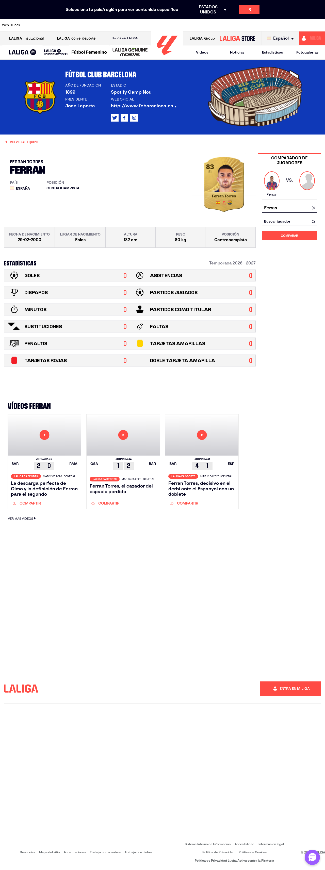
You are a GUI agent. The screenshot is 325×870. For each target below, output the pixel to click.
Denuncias (27, 852)
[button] (22, 52)
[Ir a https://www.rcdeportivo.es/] (213, 25)
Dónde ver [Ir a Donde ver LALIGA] (125, 38)
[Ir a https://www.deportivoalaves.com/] (91, 25)
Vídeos (202, 52)
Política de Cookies (253, 852)
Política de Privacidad (218, 852)
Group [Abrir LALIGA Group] (202, 38)
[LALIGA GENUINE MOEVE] (130, 52)
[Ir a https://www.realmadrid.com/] (258, 25)
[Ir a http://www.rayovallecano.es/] (198, 25)
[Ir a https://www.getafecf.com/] (137, 25)
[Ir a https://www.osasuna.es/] (61, 25)
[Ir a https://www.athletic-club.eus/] (31, 25)
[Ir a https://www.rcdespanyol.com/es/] (228, 25)
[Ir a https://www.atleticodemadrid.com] (46, 25)
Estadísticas (272, 52)
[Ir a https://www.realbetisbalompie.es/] (243, 25)
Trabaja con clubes (138, 852)
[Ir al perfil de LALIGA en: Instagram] (134, 118)
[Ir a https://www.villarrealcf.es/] (319, 25)
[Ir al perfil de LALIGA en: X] (115, 118)
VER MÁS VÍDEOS (22, 518)
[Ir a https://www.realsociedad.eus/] (274, 25)
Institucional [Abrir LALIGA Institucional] (26, 38)
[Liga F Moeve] (89, 52)
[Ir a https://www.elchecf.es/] (107, 25)
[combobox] (289, 208)
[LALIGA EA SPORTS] (22, 52)
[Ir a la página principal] (167, 57)
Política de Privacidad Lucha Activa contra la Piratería (234, 860)
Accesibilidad (244, 844)
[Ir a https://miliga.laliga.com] (312, 38)
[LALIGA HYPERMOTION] (56, 52)
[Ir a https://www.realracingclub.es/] (183, 25)
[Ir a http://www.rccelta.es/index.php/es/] (76, 25)
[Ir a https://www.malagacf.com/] (167, 25)
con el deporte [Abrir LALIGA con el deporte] (76, 38)
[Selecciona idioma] (281, 38)
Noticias (237, 52)
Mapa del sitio (49, 852)
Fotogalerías (307, 52)
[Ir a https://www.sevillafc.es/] (288, 25)
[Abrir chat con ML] (312, 857)
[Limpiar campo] (314, 208)
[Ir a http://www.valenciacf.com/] (304, 25)
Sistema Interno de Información (208, 844)
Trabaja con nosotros (105, 852)
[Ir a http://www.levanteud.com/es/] (152, 25)
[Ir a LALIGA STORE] (237, 38)
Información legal (271, 844)
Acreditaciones (75, 852)
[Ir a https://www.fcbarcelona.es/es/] (122, 25)
